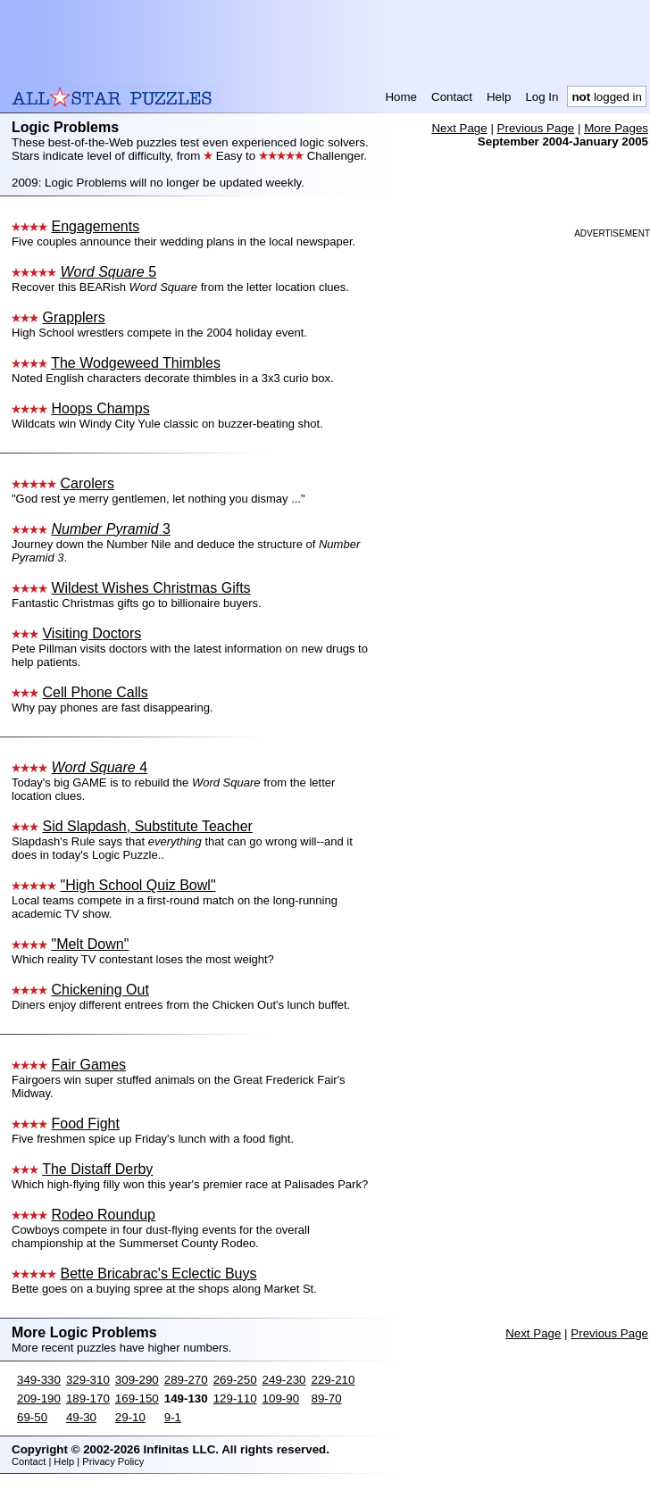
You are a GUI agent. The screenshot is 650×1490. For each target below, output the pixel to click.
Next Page (459, 128)
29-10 (130, 1417)
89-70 (327, 1398)
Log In (541, 97)
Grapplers (73, 317)
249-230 (284, 1379)
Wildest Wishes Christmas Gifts (150, 587)
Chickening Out (99, 989)
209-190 (39, 1398)
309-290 (137, 1379)
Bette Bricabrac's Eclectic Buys (158, 1273)
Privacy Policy (113, 1461)
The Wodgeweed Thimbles (136, 362)
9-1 (172, 1417)
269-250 (235, 1379)
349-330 (39, 1379)
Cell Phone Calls (94, 692)
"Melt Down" (90, 944)
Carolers (86, 483)
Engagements (95, 226)
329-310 (88, 1379)
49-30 (81, 1417)
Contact (451, 97)
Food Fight (85, 1123)
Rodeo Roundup (103, 1214)
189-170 (88, 1398)
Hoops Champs (100, 408)
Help (499, 97)
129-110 (235, 1398)
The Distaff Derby (97, 1169)
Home (401, 97)
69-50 (32, 1417)
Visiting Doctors (91, 633)
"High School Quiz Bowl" (137, 885)
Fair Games (88, 1064)
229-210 (333, 1379)
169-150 (137, 1398)
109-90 (281, 1398)
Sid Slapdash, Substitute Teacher (147, 826)
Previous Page (536, 128)
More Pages (616, 128)
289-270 (186, 1379)
